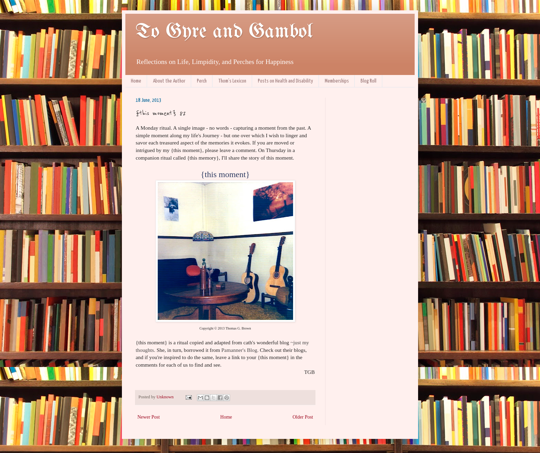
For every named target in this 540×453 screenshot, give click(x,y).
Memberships (337, 81)
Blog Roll (368, 81)
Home (136, 81)
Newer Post (148, 417)
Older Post (303, 417)
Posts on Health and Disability (285, 81)
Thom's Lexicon (232, 81)
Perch (202, 81)
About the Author (169, 81)
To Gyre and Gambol (224, 32)
